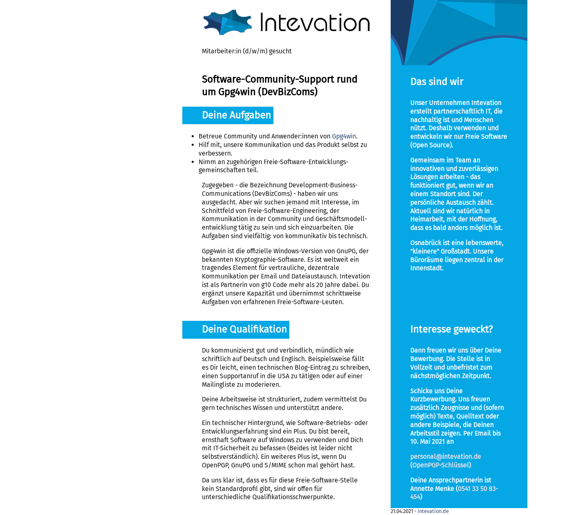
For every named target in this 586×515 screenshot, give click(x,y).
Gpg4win (344, 136)
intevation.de (433, 511)
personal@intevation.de (445, 456)
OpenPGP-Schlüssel (440, 465)
